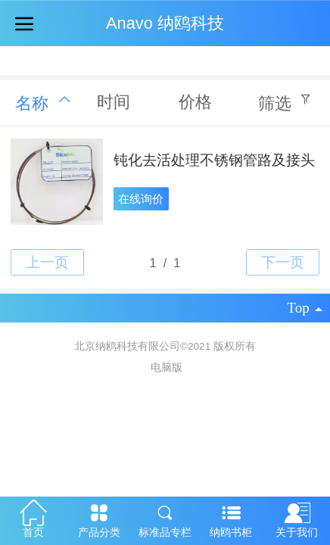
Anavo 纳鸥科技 (165, 23)
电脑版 (166, 367)
